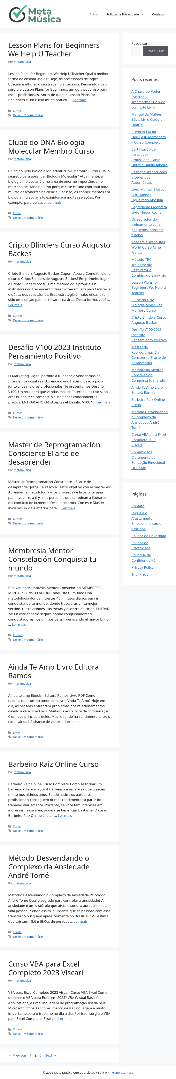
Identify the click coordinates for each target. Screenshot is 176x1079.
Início (94, 14)
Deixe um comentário (28, 115)
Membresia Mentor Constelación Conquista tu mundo (52, 559)
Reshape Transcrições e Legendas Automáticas (149, 177)
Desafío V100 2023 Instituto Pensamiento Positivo (54, 351)
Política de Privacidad (148, 535)
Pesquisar (139, 43)
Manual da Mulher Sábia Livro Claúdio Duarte (146, 119)
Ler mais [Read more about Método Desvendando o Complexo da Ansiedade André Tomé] (81, 921)
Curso (17, 111)
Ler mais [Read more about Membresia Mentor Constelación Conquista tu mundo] (19, 624)
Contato (158, 14)
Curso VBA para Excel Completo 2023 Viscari (45, 968)
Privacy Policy (142, 567)
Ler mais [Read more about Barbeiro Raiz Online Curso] (65, 815)
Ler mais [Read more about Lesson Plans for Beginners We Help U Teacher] (79, 99)
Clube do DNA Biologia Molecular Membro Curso (51, 146)
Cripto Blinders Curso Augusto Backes (59, 249)
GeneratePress (122, 1072)
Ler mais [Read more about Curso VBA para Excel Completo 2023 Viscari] (65, 1018)
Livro (16, 732)
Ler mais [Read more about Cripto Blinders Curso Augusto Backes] (15, 305)
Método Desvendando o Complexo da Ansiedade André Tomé (49, 866)
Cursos (18, 316)
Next (50, 1055)
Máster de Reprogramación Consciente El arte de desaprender (54, 453)
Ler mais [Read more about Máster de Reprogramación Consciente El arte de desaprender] (68, 508)
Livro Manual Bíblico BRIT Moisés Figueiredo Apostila (147, 194)
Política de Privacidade (127, 14)
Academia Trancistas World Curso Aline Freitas (148, 247)
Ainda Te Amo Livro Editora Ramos (53, 671)
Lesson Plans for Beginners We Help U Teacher (54, 49)
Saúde (17, 932)
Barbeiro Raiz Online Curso (53, 764)
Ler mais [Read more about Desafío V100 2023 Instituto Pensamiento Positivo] (103, 402)
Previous (17, 1055)
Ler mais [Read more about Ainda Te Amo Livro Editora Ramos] (72, 721)
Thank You (139, 574)
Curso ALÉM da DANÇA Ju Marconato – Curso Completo (148, 137)
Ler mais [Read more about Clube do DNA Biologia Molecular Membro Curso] (54, 202)
